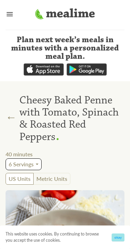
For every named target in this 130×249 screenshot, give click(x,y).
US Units (20, 179)
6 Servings (21, 164)
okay (118, 237)
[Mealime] (65, 14)
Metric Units (51, 179)
